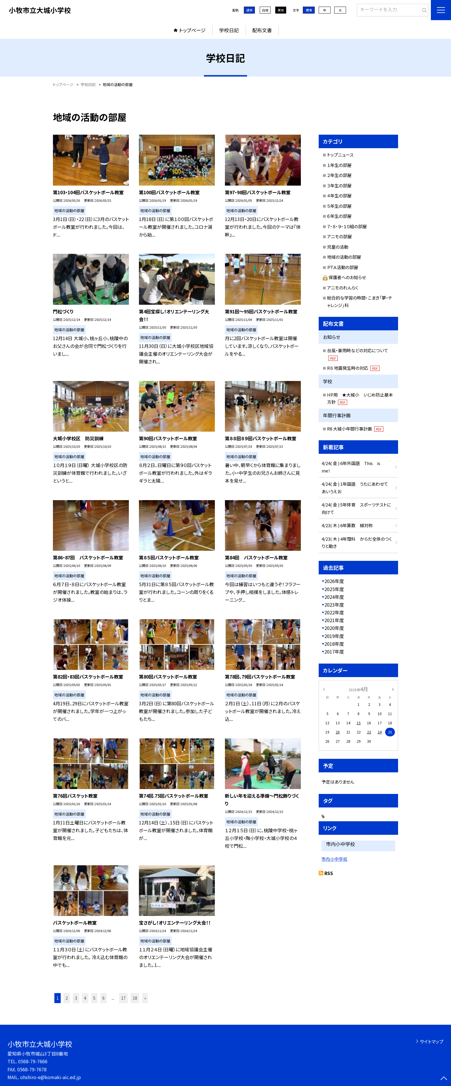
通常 (249, 10)
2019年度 (334, 635)
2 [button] (67, 998)
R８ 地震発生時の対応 (353, 368)
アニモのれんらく (342, 288)
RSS (328, 873)
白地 (265, 10)
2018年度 (334, 643)
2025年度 (334, 589)
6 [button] (103, 998)
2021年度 (334, 620)
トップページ (192, 30)
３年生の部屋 (339, 185)
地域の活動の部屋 (344, 257)
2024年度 (334, 596)
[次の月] (393, 688)
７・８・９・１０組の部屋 (347, 226)
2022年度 (334, 612)
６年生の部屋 (339, 216)
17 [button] (123, 998)
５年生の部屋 (339, 206)
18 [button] (135, 998)
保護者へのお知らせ (344, 277)
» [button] (145, 998)
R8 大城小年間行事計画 (355, 429)
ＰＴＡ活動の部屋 (342, 267)
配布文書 (262, 30)
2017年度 (334, 651)
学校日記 (229, 30)
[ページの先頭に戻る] (444, 1079)
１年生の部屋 (339, 165)
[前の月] (324, 688)
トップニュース (340, 155)
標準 (309, 10)
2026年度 (334, 581)
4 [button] (85, 998)
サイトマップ (432, 1041)
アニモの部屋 (339, 236)
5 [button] (94, 998)
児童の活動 (337, 247)
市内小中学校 (334, 859)
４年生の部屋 (339, 196)
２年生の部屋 (339, 175)
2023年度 (334, 604)
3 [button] (76, 998)
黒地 (281, 10)
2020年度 (334, 627)
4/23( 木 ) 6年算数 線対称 (347, 525)
